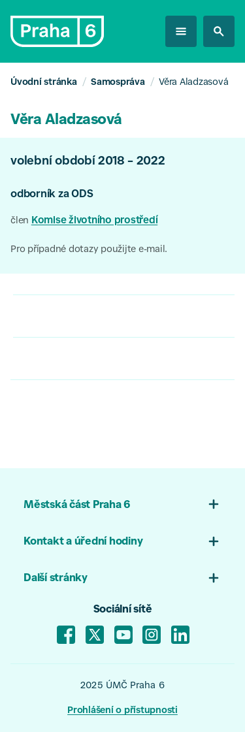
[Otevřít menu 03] (213, 578)
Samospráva (118, 82)
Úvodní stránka (43, 82)
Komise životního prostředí (94, 221)
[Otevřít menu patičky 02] (213, 541)
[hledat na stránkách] (219, 31)
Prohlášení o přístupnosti (122, 711)
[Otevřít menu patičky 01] (213, 504)
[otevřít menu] (181, 31)
